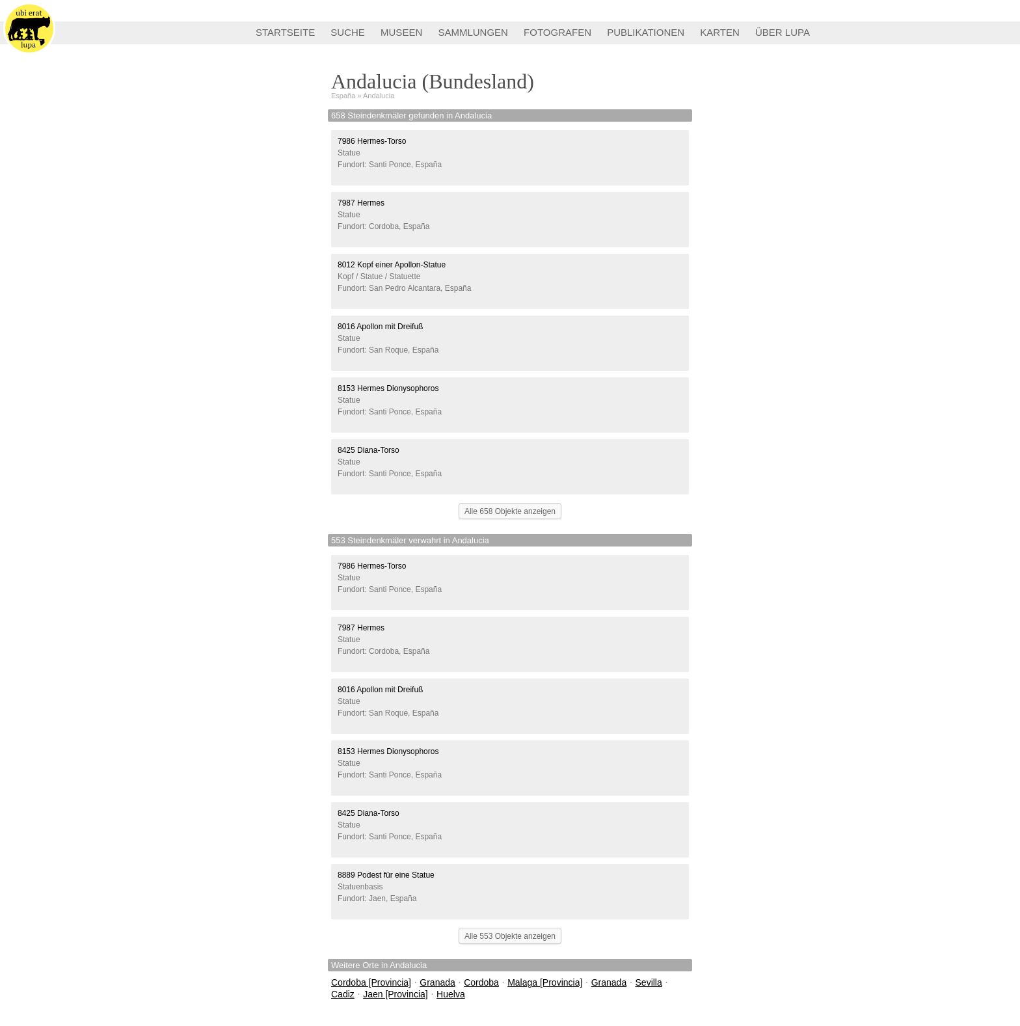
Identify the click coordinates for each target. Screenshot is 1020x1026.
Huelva (450, 994)
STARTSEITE (285, 32)
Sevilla (649, 982)
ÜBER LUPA (782, 32)
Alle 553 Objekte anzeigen (510, 936)
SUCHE (347, 32)
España (343, 96)
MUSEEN (401, 32)
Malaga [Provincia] (544, 982)
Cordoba (481, 982)
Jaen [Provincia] (395, 994)
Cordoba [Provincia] (371, 982)
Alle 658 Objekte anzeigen (510, 511)
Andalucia (378, 96)
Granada (437, 982)
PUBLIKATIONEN (645, 32)
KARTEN (720, 32)
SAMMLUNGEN (473, 32)
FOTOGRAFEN (557, 32)
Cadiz (343, 994)
